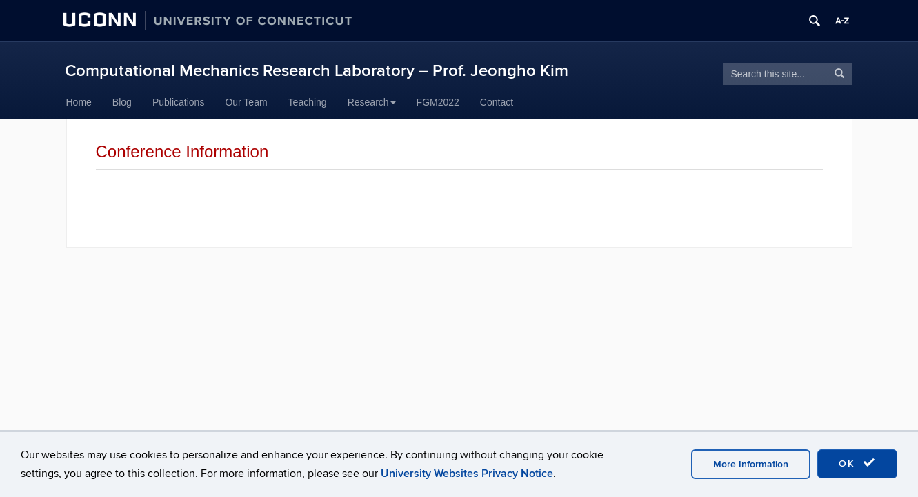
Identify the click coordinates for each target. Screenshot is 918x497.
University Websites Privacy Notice (467, 473)
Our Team (246, 102)
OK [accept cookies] (857, 463)
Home (79, 102)
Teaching (307, 102)
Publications (178, 102)
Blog (122, 102)
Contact (496, 102)
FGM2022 (438, 102)
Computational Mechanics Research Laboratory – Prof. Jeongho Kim (316, 71)
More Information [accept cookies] (750, 464)
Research (372, 102)
